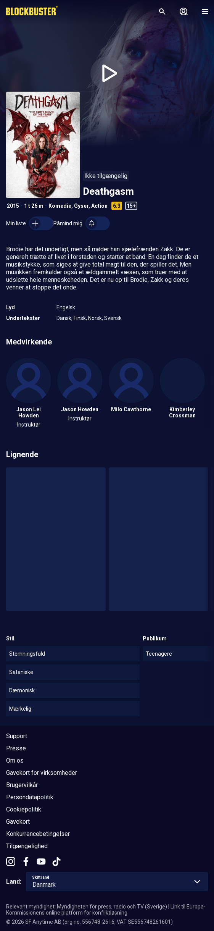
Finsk (80, 318)
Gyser (81, 206)
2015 (13, 206)
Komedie (59, 206)
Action (99, 206)
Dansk (63, 318)
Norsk (95, 318)
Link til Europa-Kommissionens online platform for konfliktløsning (106, 910)
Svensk (113, 318)
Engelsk (65, 307)
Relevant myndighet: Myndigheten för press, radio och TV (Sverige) (86, 907)
